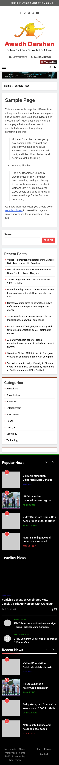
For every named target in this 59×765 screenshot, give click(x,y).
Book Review (13, 395)
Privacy (48, 749)
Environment (13, 414)
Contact (44, 754)
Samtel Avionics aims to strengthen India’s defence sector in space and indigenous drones (29, 306)
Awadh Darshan (30, 44)
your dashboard (13, 210)
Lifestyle (10, 427)
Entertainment (13, 408)
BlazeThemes (14, 760)
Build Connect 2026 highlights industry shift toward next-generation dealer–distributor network (30, 330)
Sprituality (11, 433)
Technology (12, 440)
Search (8, 234)
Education (11, 401)
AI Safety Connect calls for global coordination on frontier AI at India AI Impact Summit (30, 343)
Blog (39, 749)
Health (9, 420)
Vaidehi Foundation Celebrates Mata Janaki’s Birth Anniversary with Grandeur (28, 3)
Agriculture (12, 388)
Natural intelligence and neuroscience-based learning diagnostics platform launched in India (30, 293)
